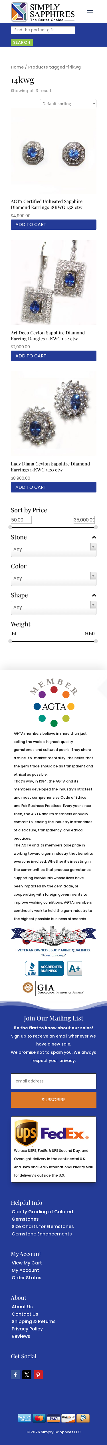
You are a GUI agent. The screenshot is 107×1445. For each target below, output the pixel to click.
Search (22, 42)
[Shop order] (68, 103)
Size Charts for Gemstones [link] (43, 1226)
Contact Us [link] (25, 1314)
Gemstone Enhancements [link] (42, 1234)
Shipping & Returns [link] (34, 1321)
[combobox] (53, 550)
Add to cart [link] (31, 224)
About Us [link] (22, 1306)
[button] (90, 11)
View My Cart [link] (27, 1263)
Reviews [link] (21, 1336)
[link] (42, 12)
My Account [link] (25, 1270)
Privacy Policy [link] (27, 1329)
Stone (53, 537)
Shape (53, 595)
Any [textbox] (17, 549)
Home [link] (17, 67)
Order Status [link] (26, 1277)
